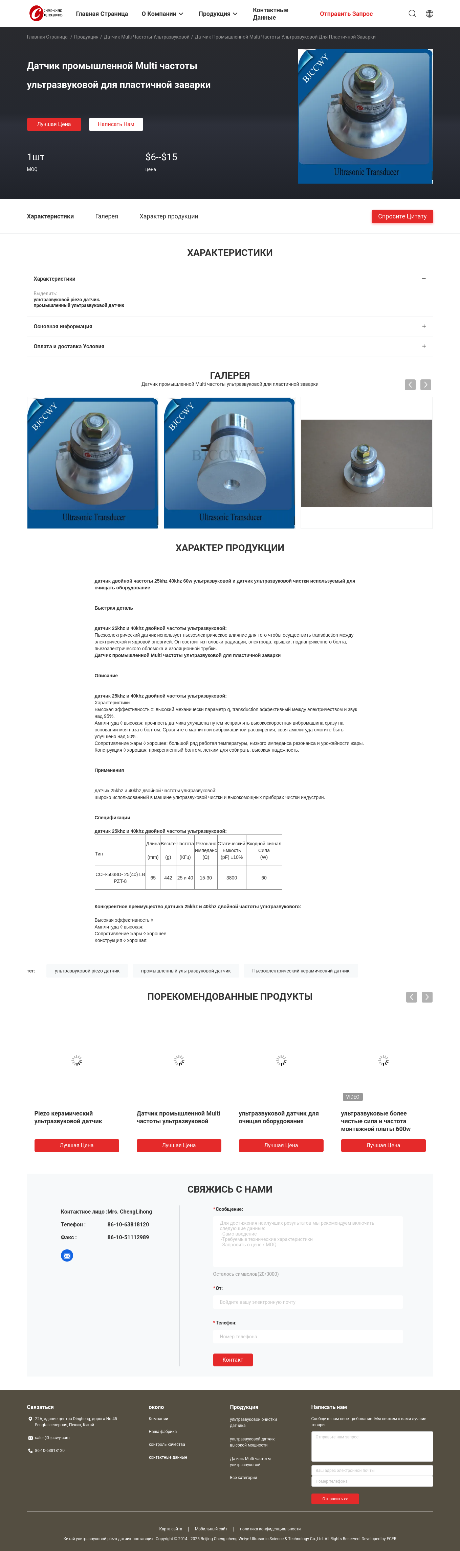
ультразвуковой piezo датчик (87, 970)
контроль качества (167, 1444)
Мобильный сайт (211, 1529)
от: (219, 1288)
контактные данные (168, 1457)
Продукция (86, 37)
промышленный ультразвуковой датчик (186, 970)
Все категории (243, 1477)
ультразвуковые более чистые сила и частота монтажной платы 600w (376, 1121)
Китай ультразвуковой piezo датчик (98, 1538)
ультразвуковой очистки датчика (253, 1422)
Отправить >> (335, 1499)
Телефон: (226, 1322)
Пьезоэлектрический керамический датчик (300, 970)
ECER (391, 1538)
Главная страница (47, 37)
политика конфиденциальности (270, 1529)
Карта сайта (170, 1529)
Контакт (233, 1360)
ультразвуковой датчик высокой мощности (252, 1442)
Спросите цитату (402, 215)
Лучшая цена (54, 124)
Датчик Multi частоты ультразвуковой (147, 37)
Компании (159, 1418)
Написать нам (116, 124)
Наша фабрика (163, 1431)
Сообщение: (229, 1209)
